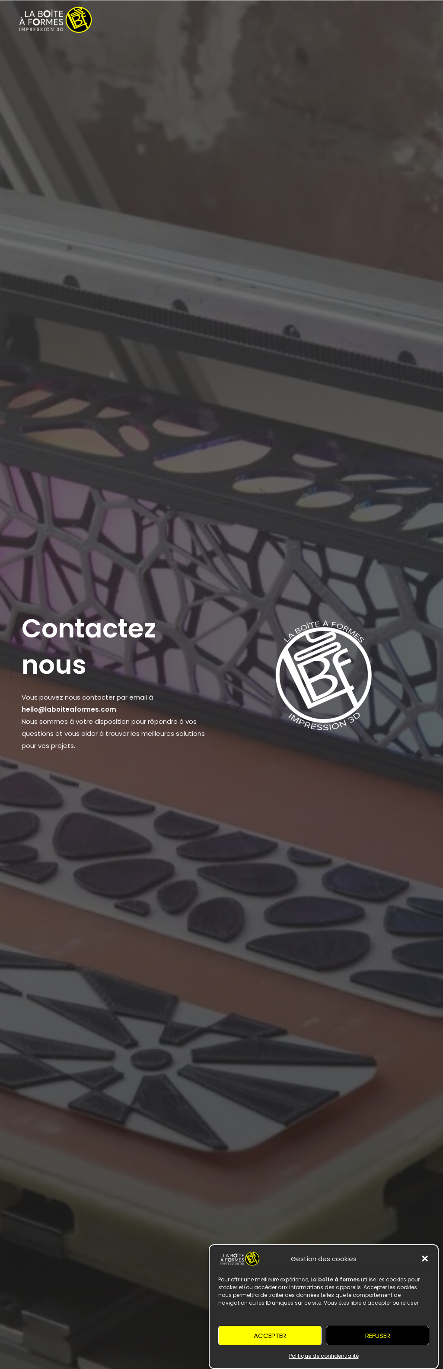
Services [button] (115, 56)
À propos (283, 56)
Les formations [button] (174, 56)
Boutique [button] (233, 56)
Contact (324, 56)
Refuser (377, 1346)
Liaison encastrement (386, 56)
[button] (425, 1270)
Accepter (270, 1346)
